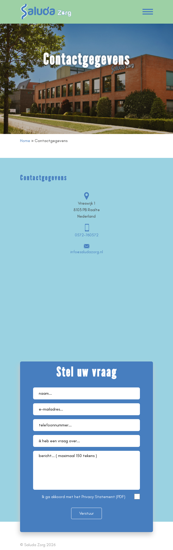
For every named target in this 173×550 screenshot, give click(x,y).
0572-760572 (86, 234)
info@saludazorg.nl (86, 251)
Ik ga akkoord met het (83, 496)
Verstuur (86, 513)
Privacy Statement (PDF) (103, 496)
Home (25, 140)
